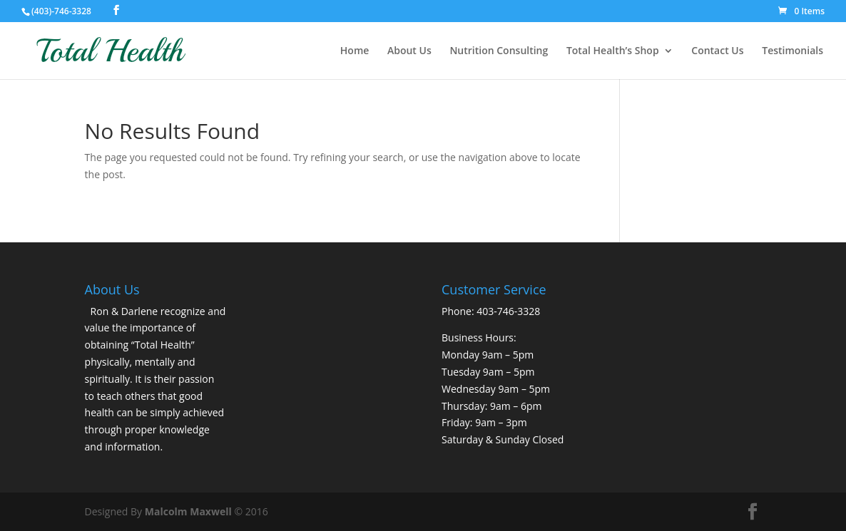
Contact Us (717, 51)
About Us (409, 51)
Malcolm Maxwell (188, 511)
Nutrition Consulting (498, 51)
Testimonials (792, 51)
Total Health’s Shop (612, 51)
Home (355, 51)
